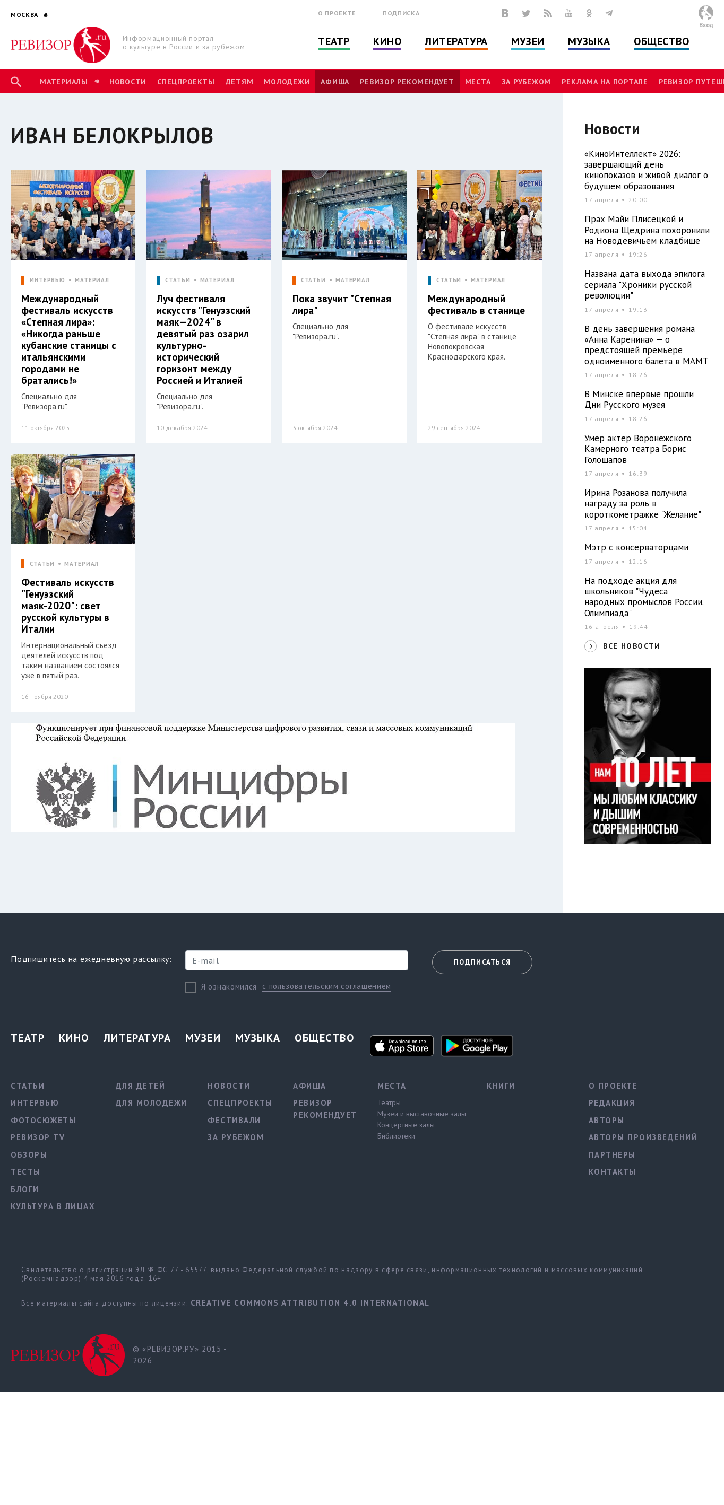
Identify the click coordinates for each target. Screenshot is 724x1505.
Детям (240, 81)
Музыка (589, 41)
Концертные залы (406, 1125)
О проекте (337, 13)
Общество (661, 41)
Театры (389, 1102)
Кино (387, 41)
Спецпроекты (185, 81)
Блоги (25, 1189)
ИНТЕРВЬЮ (47, 280)
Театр (334, 41)
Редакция (612, 1103)
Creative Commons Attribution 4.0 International (310, 1303)
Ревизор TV (38, 1137)
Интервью (35, 1103)
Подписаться (482, 962)
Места (478, 81)
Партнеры (612, 1155)
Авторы (607, 1120)
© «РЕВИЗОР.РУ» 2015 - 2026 (180, 1355)
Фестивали (234, 1120)
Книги (501, 1086)
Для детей (141, 1086)
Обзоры (29, 1155)
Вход (706, 25)
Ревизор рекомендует (407, 81)
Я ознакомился (229, 987)
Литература (456, 41)
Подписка (401, 13)
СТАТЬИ (177, 280)
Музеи (528, 41)
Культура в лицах (53, 1206)
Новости (127, 81)
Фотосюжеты (43, 1120)
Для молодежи (151, 1103)
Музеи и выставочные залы (421, 1113)
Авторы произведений (643, 1137)
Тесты (26, 1172)
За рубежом (526, 81)
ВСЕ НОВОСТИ (631, 646)
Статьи (28, 1086)
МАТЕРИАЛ (92, 280)
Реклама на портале (605, 81)
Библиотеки (396, 1136)
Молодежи (287, 81)
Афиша (335, 81)
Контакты (612, 1172)
